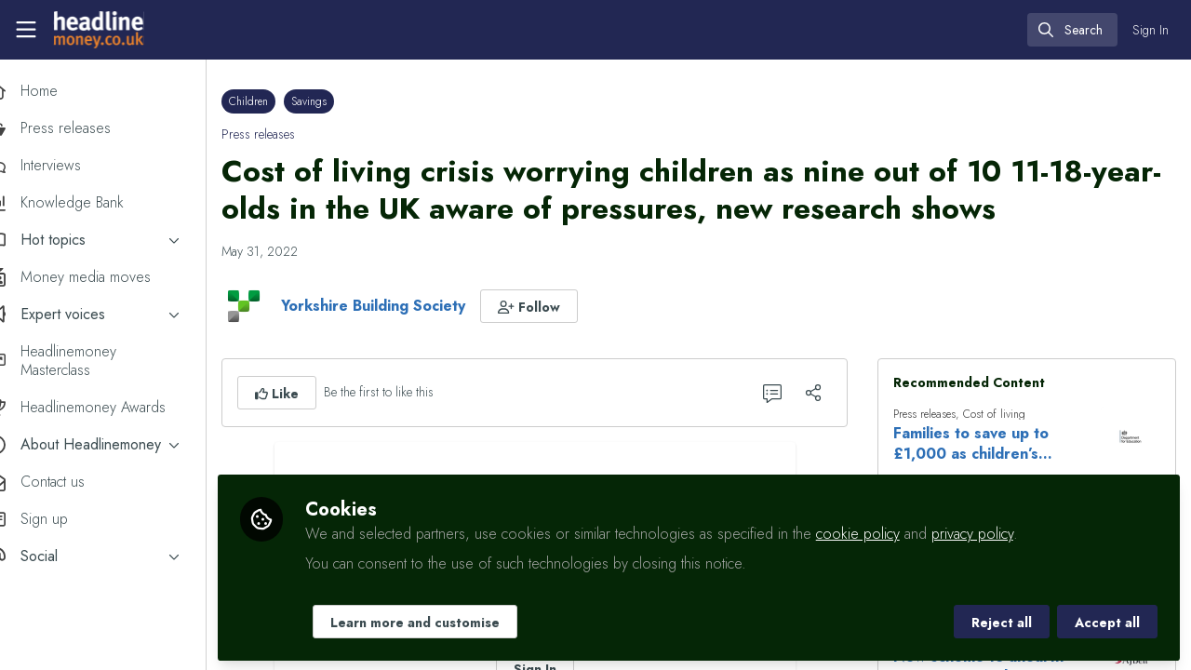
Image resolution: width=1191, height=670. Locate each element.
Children (280, 101)
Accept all (1107, 620)
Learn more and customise (446, 620)
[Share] (824, 392)
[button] (560, 306)
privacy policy (1004, 532)
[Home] (98, 29)
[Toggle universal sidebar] (26, 30)
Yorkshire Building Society (405, 305)
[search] (1072, 30)
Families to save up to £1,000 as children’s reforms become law (982, 443)
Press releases (290, 134)
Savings (340, 101)
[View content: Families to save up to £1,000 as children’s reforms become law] (1130, 436)
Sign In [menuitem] (1150, 29)
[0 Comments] (783, 392)
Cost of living (1005, 414)
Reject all (1001, 620)
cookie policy (889, 532)
